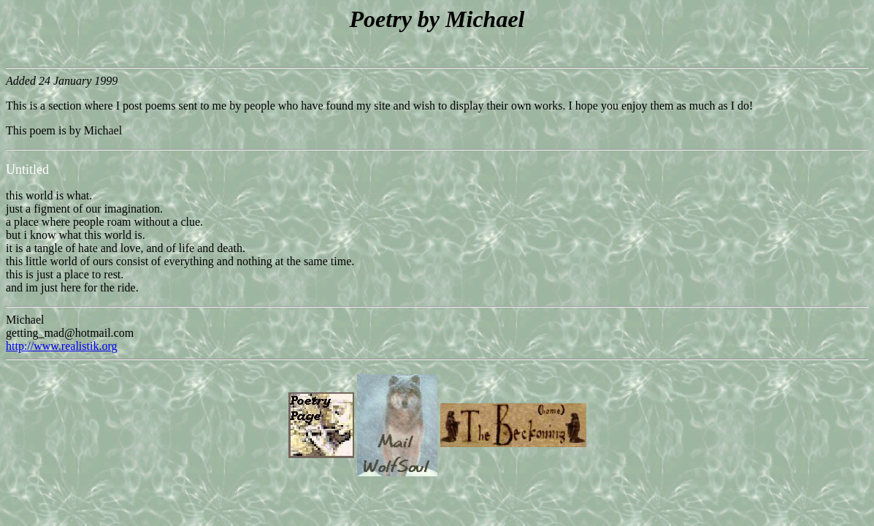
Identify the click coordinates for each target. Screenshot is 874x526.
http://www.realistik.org (61, 346)
